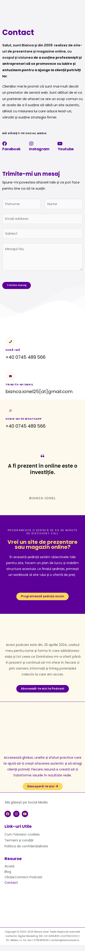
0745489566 (41, 940)
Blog (8, 871)
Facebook (11, 149)
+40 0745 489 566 (25, 426)
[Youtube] (60, 143)
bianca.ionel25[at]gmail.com (39, 391)
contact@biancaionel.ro (65, 940)
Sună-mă (12, 350)
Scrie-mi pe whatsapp (23, 419)
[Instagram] (31, 143)
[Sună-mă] (10, 342)
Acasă (9, 866)
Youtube (66, 149)
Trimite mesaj (16, 285)
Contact (11, 882)
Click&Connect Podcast (23, 877)
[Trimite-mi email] (10, 376)
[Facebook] (4, 143)
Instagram (39, 149)
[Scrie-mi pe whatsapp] (10, 411)
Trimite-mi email (19, 384)
